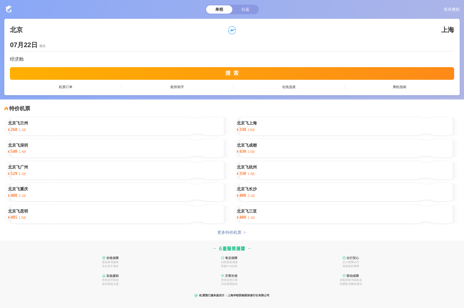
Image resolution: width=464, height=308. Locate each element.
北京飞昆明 (18, 211)
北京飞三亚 (247, 211)
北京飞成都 (247, 145)
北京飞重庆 (18, 189)
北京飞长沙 (247, 189)
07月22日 (23, 45)
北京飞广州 (18, 167)
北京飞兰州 (18, 123)
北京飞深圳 (18, 145)
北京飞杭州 (247, 167)
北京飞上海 (247, 123)
